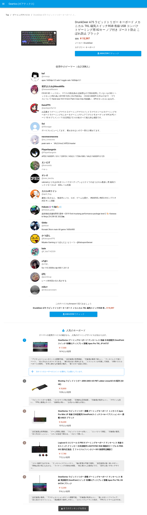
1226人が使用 (65, 392)
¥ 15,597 (85, 38)
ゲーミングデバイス (21, 15)
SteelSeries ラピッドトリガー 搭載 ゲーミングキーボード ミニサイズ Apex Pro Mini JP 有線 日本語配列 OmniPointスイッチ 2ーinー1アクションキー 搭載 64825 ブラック (91, 414)
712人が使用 (64, 457)
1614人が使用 (65, 351)
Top (7, 15)
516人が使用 (64, 491)
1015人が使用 (65, 426)
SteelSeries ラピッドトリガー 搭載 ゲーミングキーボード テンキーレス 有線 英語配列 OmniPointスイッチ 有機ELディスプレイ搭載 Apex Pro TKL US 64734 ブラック (90, 480)
